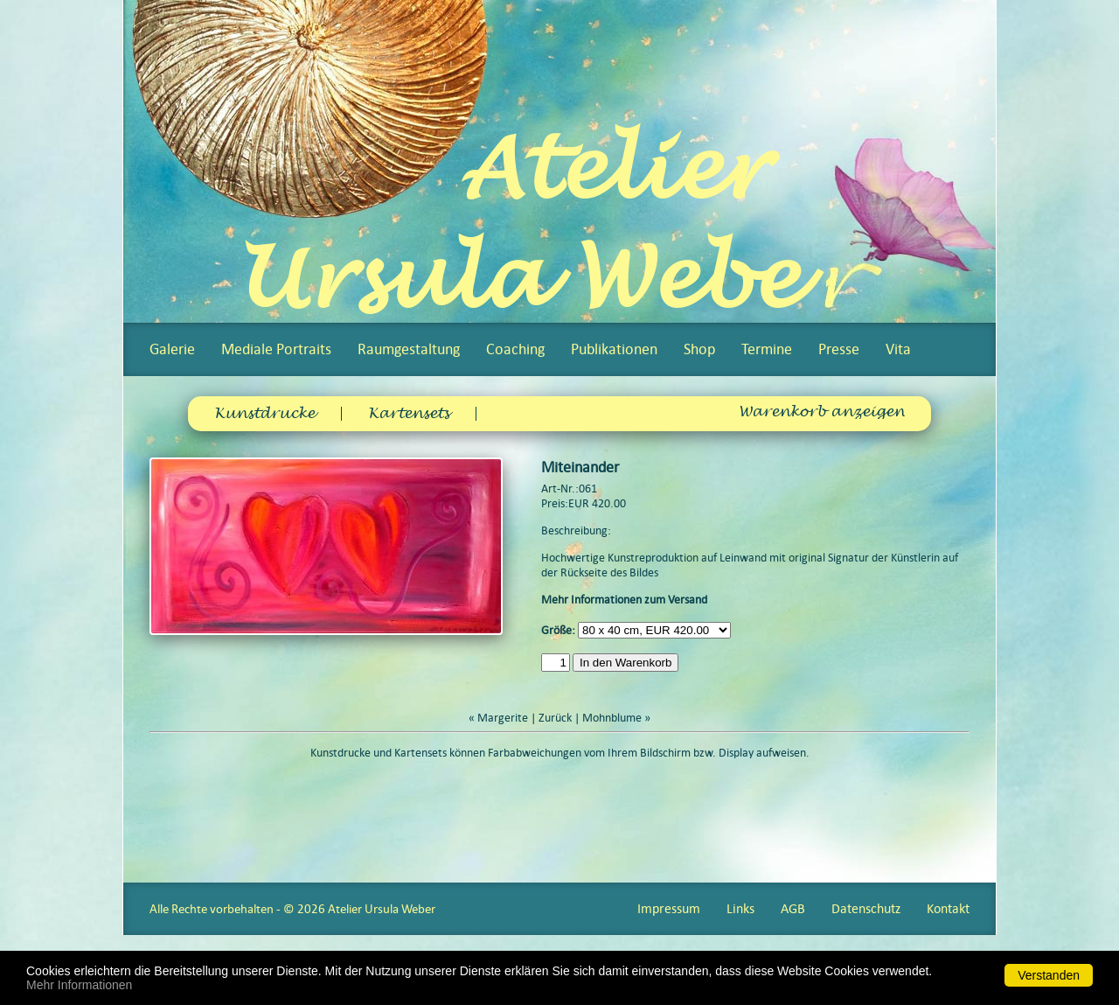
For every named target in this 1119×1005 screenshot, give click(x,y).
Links (740, 908)
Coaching (515, 349)
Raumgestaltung (409, 349)
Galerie (172, 349)
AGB (793, 908)
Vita (898, 349)
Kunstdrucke (264, 414)
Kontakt (948, 908)
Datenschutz (865, 908)
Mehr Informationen (79, 985)
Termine (766, 349)
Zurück (555, 717)
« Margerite (498, 717)
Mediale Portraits (276, 349)
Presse (838, 349)
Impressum (668, 908)
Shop (699, 349)
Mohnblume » (616, 717)
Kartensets (408, 414)
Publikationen (614, 349)
